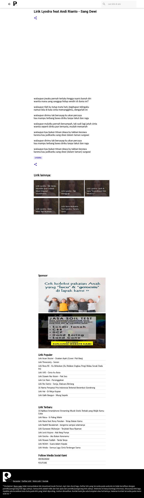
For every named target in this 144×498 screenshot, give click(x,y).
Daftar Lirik (26, 481)
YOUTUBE (42, 463)
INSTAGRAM (43, 459)
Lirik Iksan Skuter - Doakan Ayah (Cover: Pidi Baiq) (60, 358)
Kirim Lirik (37, 481)
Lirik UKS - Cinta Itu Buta (49, 373)
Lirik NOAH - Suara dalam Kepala (52, 444)
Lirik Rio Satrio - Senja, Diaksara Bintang (56, 384)
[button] (35, 18)
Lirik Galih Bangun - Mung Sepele (53, 395)
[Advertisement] (72, 243)
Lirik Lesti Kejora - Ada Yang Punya (53, 433)
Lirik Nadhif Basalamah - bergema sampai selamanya (61, 425)
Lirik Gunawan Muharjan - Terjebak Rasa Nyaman (60, 429)
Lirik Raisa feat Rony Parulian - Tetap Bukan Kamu (60, 421)
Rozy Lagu (18, 486)
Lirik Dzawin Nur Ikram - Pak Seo (52, 376)
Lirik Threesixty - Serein (48, 362)
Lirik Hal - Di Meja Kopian (49, 392)
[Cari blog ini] (121, 4)
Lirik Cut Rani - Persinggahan (51, 380)
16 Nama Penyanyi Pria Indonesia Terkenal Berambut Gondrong (66, 388)
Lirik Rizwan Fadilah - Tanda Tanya (52, 440)
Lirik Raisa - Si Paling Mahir (50, 417)
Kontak (45, 481)
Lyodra (38, 158)
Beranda (16, 481)
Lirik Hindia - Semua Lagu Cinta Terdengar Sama (59, 448)
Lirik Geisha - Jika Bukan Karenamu (53, 436)
